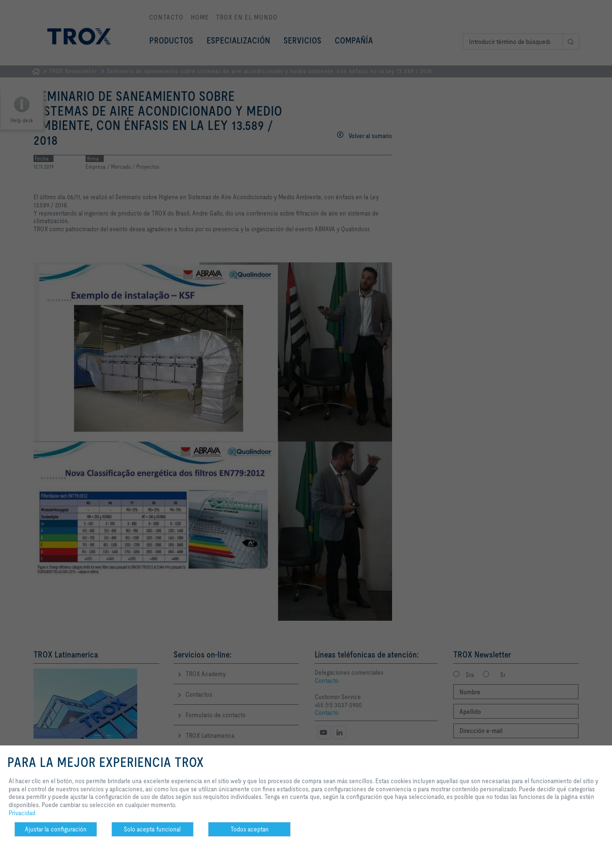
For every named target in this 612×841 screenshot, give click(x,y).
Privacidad (22, 813)
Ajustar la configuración (56, 829)
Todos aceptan (249, 829)
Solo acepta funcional (152, 829)
